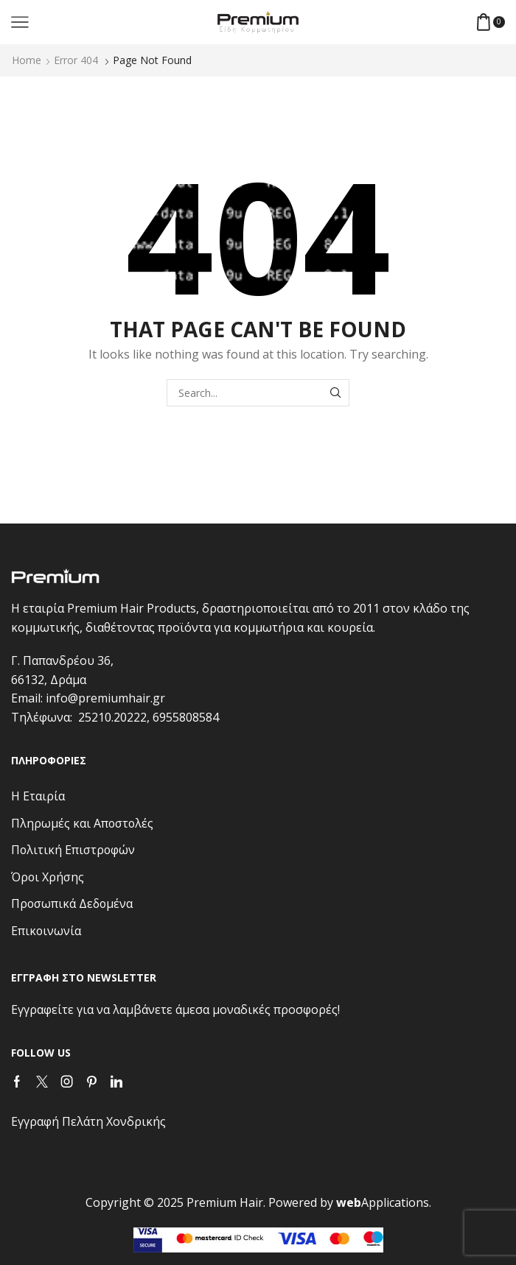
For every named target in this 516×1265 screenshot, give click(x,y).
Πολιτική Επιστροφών (73, 850)
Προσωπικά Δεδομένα (72, 903)
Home (26, 60)
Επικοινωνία (46, 931)
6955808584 (186, 717)
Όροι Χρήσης (47, 877)
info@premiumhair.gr (105, 698)
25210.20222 (112, 717)
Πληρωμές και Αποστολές (82, 823)
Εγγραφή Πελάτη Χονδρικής (88, 1121)
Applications (382, 1202)
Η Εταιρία (38, 796)
